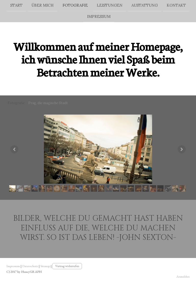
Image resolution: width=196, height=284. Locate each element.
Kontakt (176, 5)
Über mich (42, 5)
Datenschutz (30, 266)
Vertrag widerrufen (67, 266)
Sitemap (45, 266)
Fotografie (75, 5)
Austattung (144, 5)
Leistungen (109, 5)
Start (16, 5)
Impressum (99, 17)
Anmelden (183, 276)
